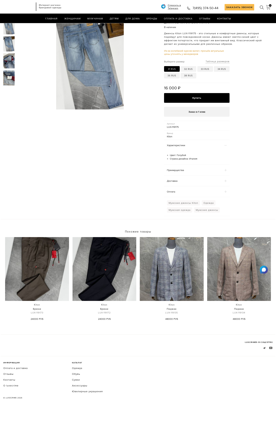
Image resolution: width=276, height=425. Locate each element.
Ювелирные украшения (87, 406)
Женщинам (72, 18)
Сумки (76, 394)
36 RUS (172, 90)
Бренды (151, 18)
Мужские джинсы (207, 225)
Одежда (208, 217)
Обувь (76, 388)
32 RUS (188, 84)
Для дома (132, 18)
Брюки (37, 324)
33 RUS (205, 84)
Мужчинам (95, 18)
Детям (114, 18)
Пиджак (172, 324)
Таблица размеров (218, 76)
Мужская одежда (179, 225)
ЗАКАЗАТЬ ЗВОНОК (239, 7)
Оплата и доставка (178, 18)
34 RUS (222, 84)
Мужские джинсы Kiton (183, 217)
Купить (196, 112)
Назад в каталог (261, 26)
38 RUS (188, 90)
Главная (51, 18)
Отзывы (204, 18)
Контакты (224, 18)
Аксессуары (79, 400)
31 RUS (172, 84)
